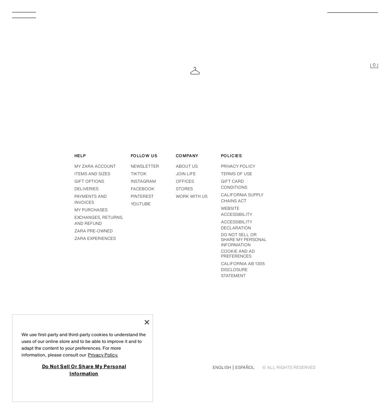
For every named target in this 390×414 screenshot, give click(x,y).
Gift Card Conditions (234, 184)
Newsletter (145, 166)
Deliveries (86, 189)
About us (187, 166)
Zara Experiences (95, 238)
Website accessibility (236, 211)
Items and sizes (92, 174)
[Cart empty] (374, 66)
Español (245, 367)
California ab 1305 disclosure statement (243, 270)
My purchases (90, 210)
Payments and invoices (90, 199)
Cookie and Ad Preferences (238, 254)
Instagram (143, 181)
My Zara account (95, 166)
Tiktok (139, 174)
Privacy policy (238, 166)
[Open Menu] (27, 17)
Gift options (89, 181)
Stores (184, 189)
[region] (82, 358)
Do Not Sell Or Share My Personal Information (244, 239)
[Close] (146, 322)
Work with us (191, 196)
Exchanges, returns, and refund (98, 220)
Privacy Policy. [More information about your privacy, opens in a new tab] (103, 355)
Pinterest (142, 196)
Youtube (141, 204)
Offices (185, 181)
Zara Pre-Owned (93, 231)
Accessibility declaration (236, 225)
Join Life (186, 174)
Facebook (142, 189)
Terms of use (236, 174)
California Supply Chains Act (242, 198)
